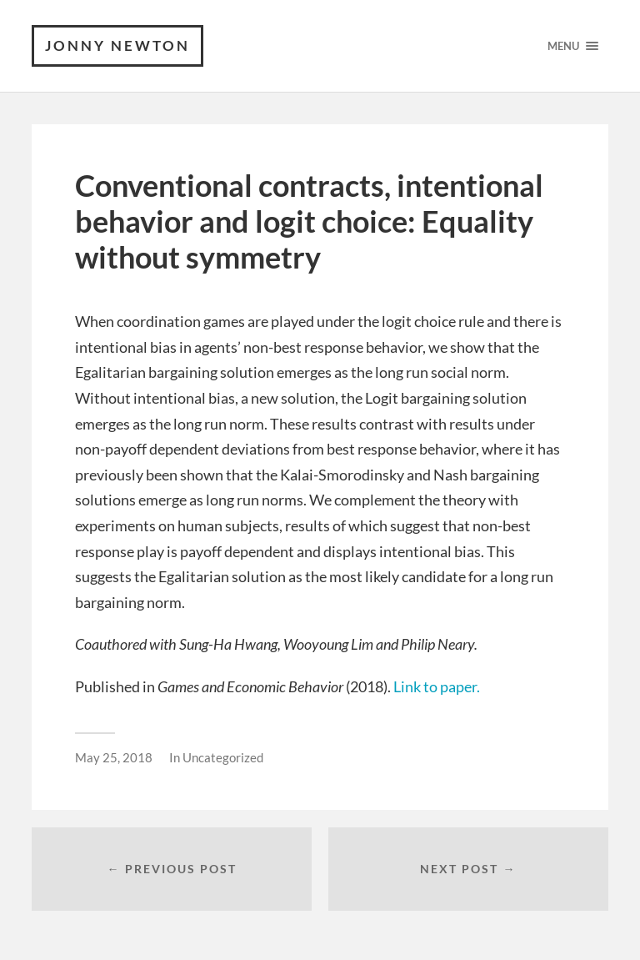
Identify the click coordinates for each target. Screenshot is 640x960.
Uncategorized (222, 757)
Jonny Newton (117, 45)
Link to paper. (436, 686)
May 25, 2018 (113, 757)
